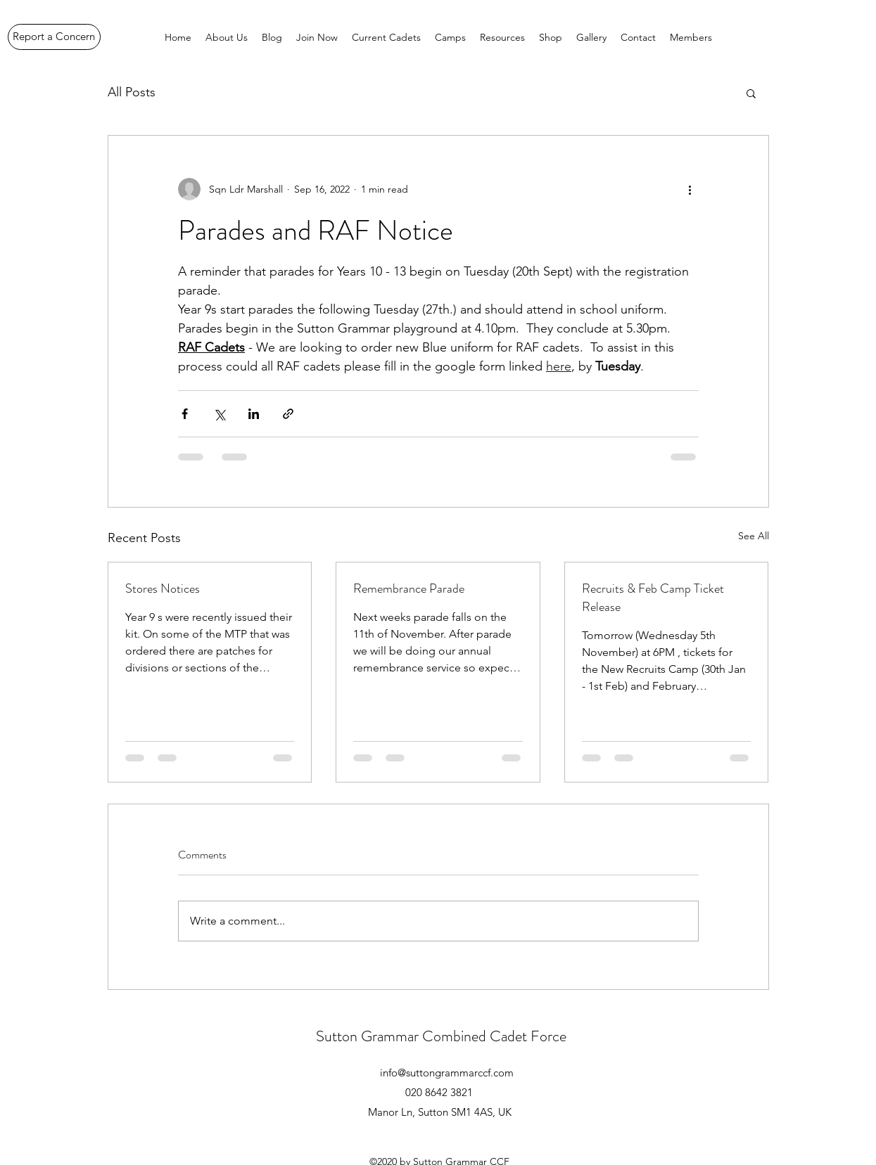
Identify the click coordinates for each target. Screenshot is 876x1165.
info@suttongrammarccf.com (447, 1072)
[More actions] (690, 189)
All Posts (131, 92)
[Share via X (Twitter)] (219, 413)
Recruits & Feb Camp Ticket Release (653, 597)
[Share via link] (288, 413)
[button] (751, 92)
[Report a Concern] (54, 37)
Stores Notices (162, 588)
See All (753, 535)
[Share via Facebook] (184, 413)
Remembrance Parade (408, 588)
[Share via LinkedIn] (253, 413)
